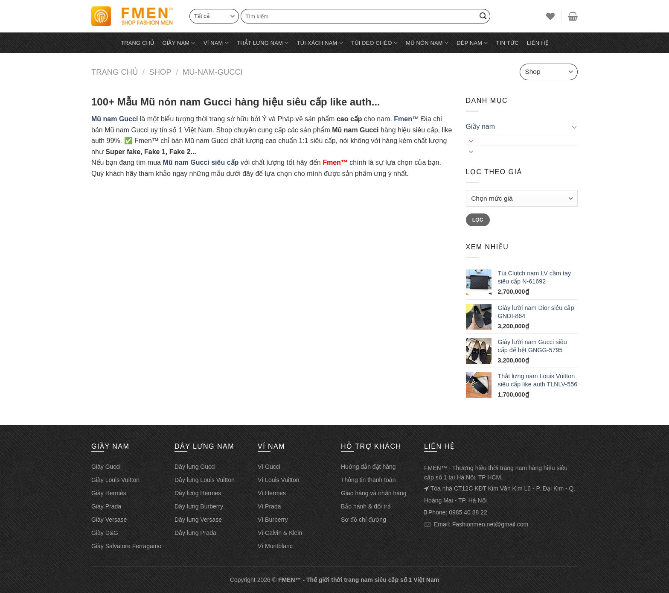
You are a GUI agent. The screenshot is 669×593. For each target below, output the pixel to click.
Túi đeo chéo (374, 43)
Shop (160, 71)
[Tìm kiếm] (365, 16)
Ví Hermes (272, 493)
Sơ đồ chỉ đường (363, 519)
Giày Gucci (105, 466)
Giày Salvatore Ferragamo (126, 546)
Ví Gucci (269, 466)
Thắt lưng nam (262, 43)
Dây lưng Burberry (199, 506)
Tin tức (507, 43)
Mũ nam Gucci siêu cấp (201, 162)
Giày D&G (104, 532)
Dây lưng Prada (195, 532)
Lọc (477, 220)
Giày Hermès (108, 493)
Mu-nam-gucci (213, 71)
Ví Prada (269, 506)
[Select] (214, 16)
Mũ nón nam (427, 43)
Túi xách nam (320, 43)
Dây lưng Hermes (198, 493)
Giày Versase (109, 519)
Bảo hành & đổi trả (366, 506)
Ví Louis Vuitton (279, 479)
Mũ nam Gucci (114, 119)
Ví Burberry (273, 519)
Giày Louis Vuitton (115, 479)
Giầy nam (178, 43)
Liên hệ (537, 43)
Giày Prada (106, 506)
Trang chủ (137, 43)
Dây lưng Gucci (195, 466)
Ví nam (216, 43)
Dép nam (472, 43)
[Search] (483, 16)
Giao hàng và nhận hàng (374, 493)
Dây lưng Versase (198, 519)
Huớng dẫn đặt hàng (368, 466)
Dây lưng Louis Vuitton (205, 479)
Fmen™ (406, 119)
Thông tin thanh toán (368, 479)
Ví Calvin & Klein (280, 532)
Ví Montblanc (275, 546)
